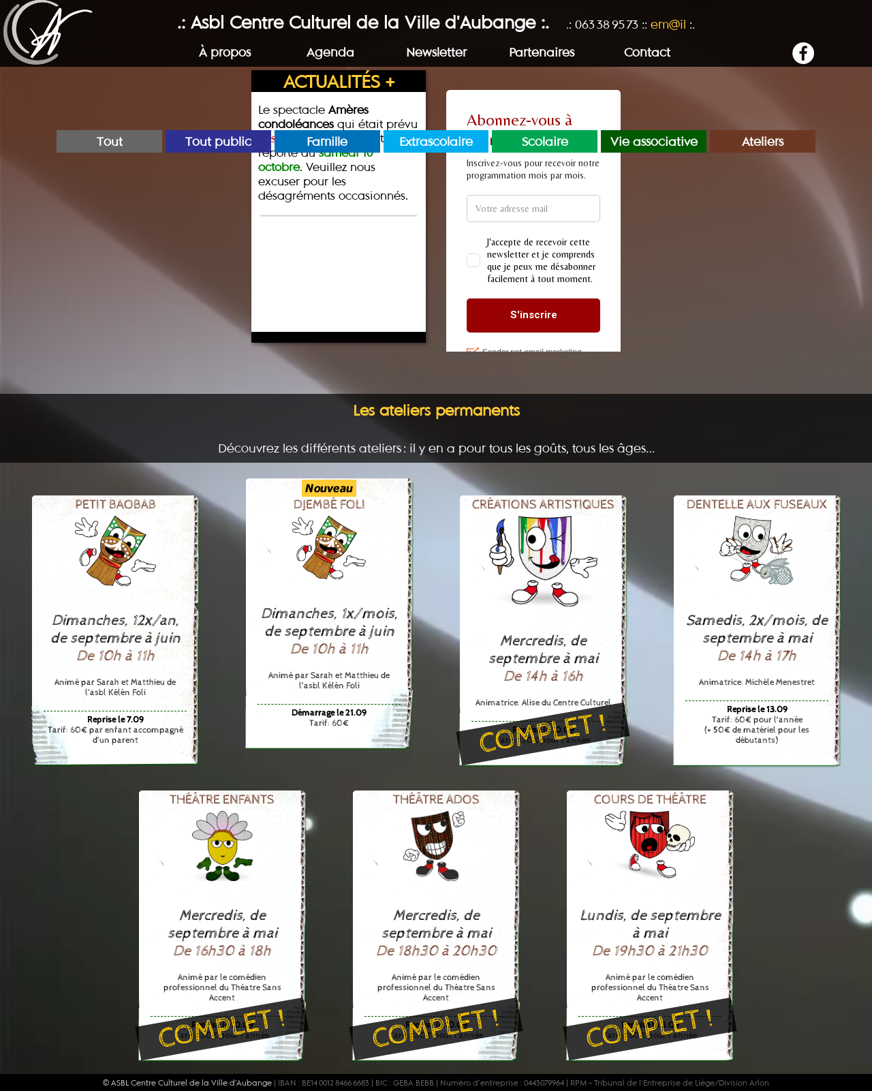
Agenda (330, 52)
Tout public (218, 141)
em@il (668, 24)
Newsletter (436, 52)
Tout (110, 141)
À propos (225, 52)
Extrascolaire (436, 141)
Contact (647, 52)
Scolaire (545, 141)
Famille (327, 141)
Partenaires (541, 52)
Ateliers (762, 141)
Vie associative (654, 141)
